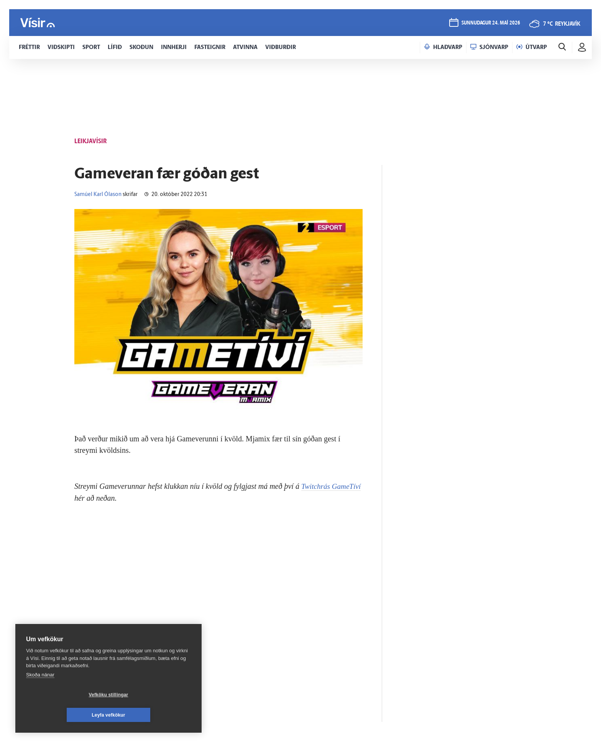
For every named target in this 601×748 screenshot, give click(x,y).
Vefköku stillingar (63, 715)
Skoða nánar (40, 695)
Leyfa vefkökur (154, 715)
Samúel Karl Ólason (98, 195)
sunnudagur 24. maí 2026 (490, 23)
